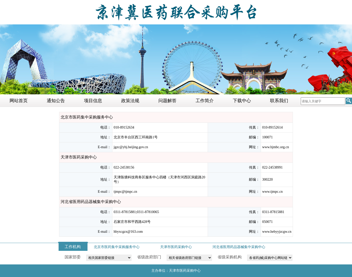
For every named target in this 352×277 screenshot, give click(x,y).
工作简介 (205, 100)
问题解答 (167, 100)
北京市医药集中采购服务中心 (117, 247)
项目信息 (93, 100)
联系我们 (279, 100)
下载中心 (242, 100)
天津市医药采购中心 (176, 247)
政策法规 (130, 100)
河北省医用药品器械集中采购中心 (238, 247)
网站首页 (19, 100)
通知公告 (56, 100)
